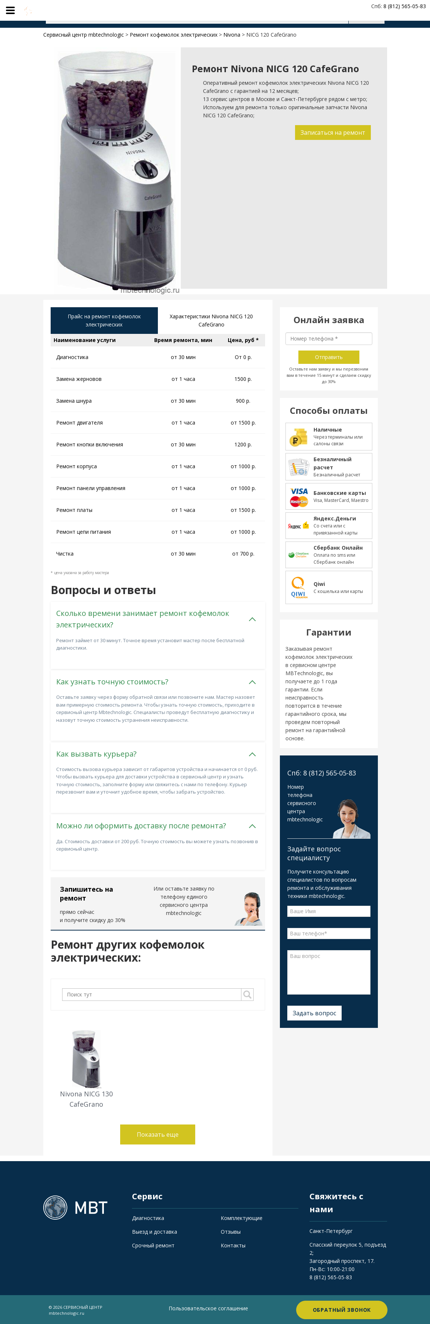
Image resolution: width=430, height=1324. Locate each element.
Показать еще (158, 1134)
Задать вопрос (314, 1013)
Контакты (233, 1244)
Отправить (329, 357)
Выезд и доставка (154, 1231)
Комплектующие (242, 1217)
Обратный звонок (342, 1309)
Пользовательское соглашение (208, 1307)
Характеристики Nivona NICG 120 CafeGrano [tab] (211, 320)
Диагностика (148, 1217)
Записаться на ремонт (332, 132)
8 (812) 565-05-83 (330, 1276)
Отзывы (231, 1231)
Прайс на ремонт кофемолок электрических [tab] (104, 320)
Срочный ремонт (153, 1244)
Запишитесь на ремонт (86, 893)
